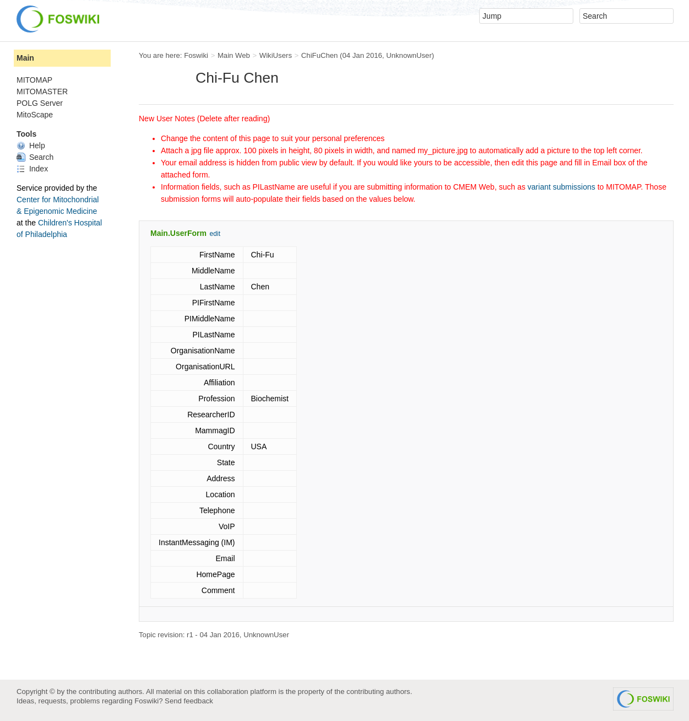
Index (32, 168)
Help (31, 145)
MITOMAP (34, 80)
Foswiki (196, 55)
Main (25, 57)
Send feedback (189, 701)
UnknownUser (409, 55)
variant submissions (561, 186)
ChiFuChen (319, 55)
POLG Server (40, 103)
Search (35, 157)
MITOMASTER (42, 91)
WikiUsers (275, 55)
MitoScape (35, 114)
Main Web (234, 55)
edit (215, 234)
